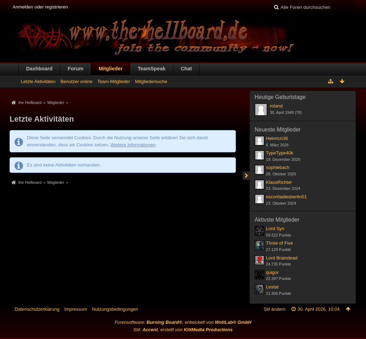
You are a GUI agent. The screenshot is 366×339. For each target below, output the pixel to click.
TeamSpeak (151, 68)
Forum (75, 68)
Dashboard (39, 68)
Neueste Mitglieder (278, 130)
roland (276, 106)
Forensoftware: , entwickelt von (183, 322)
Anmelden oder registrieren (40, 7)
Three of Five (279, 243)
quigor (272, 272)
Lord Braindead (281, 258)
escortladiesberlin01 (286, 196)
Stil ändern (274, 309)
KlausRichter (279, 182)
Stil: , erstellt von (182, 329)
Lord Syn (275, 228)
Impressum (75, 309)
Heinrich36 (277, 138)
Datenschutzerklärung (37, 309)
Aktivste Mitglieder (277, 220)
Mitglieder (111, 68)
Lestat (272, 287)
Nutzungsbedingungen (115, 309)
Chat (186, 68)
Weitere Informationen (133, 144)
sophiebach (278, 167)
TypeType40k (279, 153)
